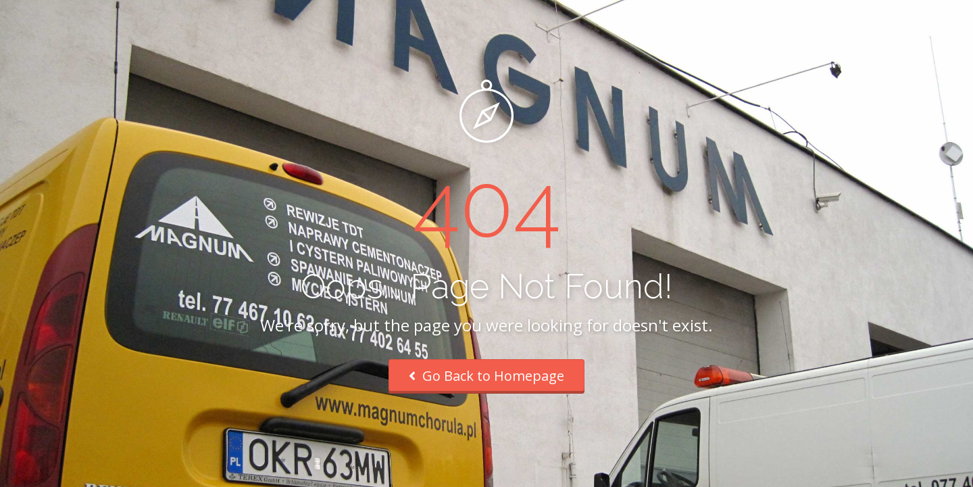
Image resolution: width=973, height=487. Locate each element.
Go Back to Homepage (486, 376)
